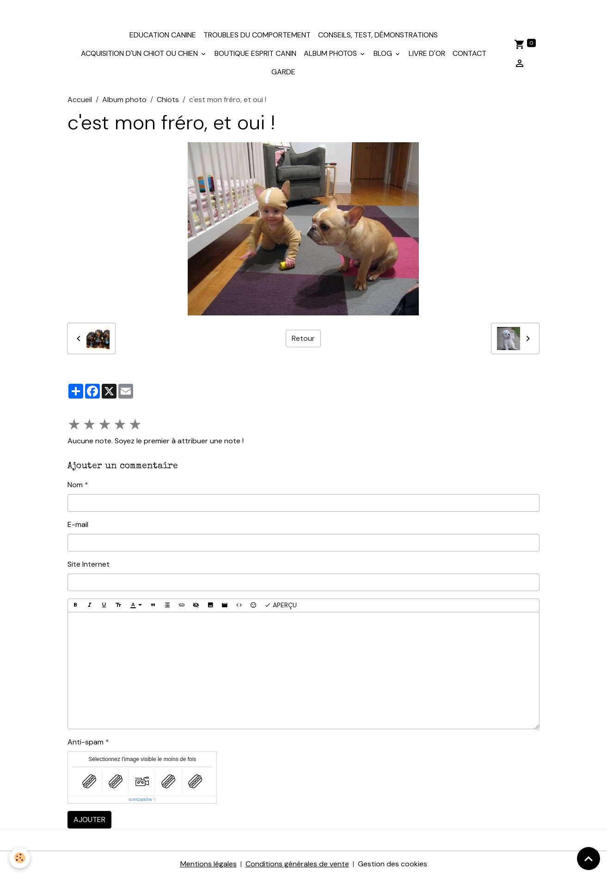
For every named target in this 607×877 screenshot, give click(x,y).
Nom (75, 485)
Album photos (331, 53)
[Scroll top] (588, 858)
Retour (303, 338)
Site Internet (88, 564)
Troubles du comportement (257, 35)
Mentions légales (208, 864)
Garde (283, 72)
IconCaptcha (140, 799)
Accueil (79, 99)
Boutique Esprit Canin (255, 53)
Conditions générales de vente (297, 864)
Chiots (168, 99)
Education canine (162, 35)
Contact (469, 53)
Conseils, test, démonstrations (378, 35)
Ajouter (89, 819)
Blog (384, 53)
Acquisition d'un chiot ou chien (140, 53)
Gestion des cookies (392, 864)
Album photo (124, 99)
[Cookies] (19, 857)
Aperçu (280, 605)
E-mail (77, 524)
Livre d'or (427, 53)
